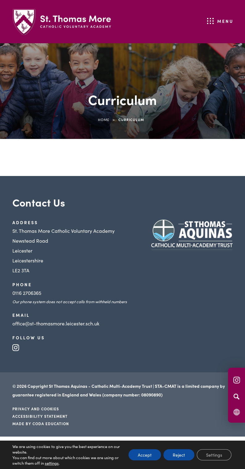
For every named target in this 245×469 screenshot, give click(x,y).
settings (52, 463)
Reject (179, 455)
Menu (225, 21)
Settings (214, 455)
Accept (145, 455)
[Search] (236, 396)
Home (103, 119)
